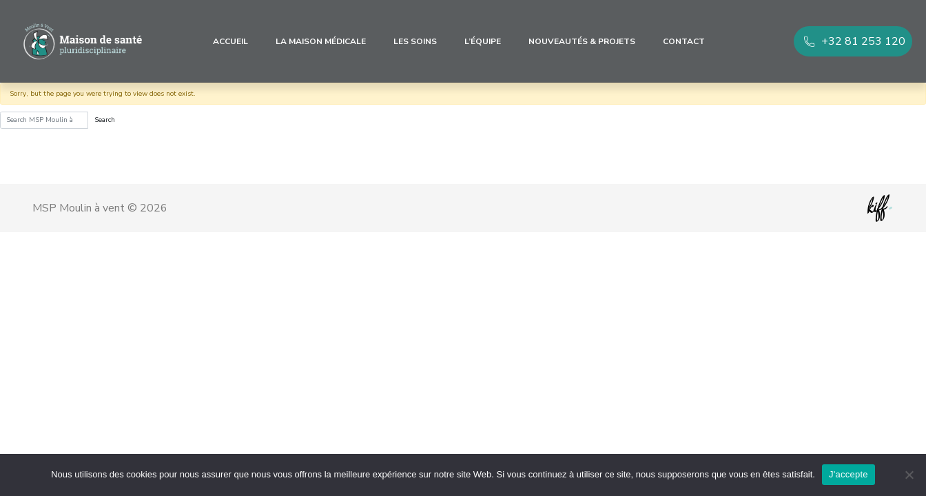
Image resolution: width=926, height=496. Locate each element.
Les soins (415, 41)
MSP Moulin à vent (83, 41)
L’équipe (482, 41)
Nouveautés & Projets (581, 41)
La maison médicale (321, 41)
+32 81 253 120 (863, 41)
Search (104, 120)
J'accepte (848, 474)
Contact (684, 41)
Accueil (230, 41)
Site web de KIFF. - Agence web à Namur (880, 208)
